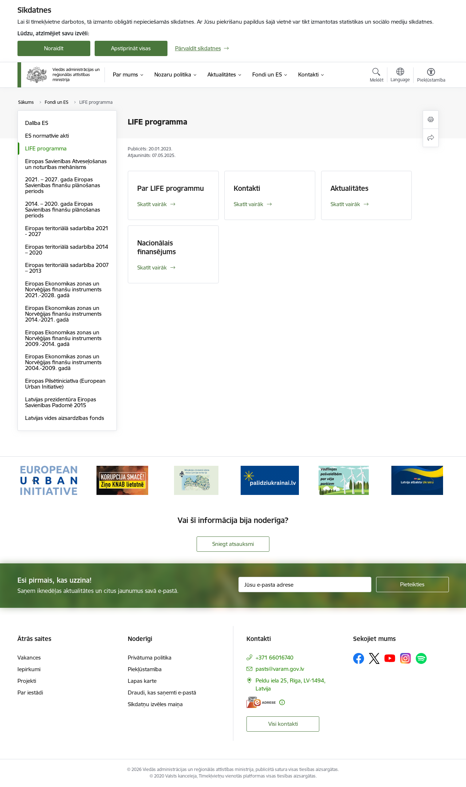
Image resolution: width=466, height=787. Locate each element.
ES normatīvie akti (47, 135)
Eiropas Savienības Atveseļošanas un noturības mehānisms (66, 164)
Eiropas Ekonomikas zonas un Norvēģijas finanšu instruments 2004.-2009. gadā (63, 362)
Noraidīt (53, 48)
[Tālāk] (432, 480)
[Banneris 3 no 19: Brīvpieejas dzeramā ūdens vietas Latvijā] (196, 479)
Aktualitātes (349, 188)
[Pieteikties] (412, 584)
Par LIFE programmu (170, 188)
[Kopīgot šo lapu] (430, 138)
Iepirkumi (28, 669)
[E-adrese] (261, 702)
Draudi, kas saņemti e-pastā (162, 692)
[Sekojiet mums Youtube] (389, 658)
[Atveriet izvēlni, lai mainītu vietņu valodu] (400, 75)
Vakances (29, 657)
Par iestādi (30, 692)
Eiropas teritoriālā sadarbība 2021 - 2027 (66, 231)
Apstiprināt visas (131, 48)
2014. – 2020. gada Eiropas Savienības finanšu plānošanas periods (62, 209)
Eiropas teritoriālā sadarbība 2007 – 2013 (67, 267)
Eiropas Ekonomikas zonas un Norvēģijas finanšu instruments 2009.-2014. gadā (63, 338)
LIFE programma (46, 148)
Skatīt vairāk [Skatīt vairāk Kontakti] (248, 204)
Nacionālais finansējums (156, 247)
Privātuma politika (149, 657)
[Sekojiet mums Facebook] (358, 658)
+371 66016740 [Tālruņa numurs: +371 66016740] (274, 657)
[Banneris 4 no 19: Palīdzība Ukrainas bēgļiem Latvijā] (270, 479)
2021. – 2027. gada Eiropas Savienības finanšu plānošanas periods (62, 185)
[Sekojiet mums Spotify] (421, 658)
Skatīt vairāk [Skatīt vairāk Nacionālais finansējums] (152, 267)
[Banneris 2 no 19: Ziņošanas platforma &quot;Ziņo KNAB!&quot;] (122, 479)
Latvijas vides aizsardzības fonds (64, 417)
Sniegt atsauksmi (233, 543)
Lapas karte (142, 680)
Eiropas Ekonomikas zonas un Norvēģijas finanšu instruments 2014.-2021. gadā (63, 313)
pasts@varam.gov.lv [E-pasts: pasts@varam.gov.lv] (280, 668)
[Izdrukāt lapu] (430, 120)
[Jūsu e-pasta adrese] (304, 584)
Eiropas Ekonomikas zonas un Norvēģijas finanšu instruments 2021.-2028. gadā (63, 289)
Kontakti (247, 188)
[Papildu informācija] (282, 702)
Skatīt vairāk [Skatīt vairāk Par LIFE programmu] (152, 204)
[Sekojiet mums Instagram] (405, 658)
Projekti (26, 680)
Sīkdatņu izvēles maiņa (155, 704)
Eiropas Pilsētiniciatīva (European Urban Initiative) (65, 383)
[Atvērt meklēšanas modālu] (376, 76)
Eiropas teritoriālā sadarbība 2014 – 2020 (66, 249)
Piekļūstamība (145, 669)
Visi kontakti (283, 723)
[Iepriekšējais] (34, 480)
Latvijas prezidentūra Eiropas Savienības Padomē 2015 (60, 402)
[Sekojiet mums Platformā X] (374, 658)
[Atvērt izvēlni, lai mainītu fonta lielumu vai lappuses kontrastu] (431, 76)
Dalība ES (36, 122)
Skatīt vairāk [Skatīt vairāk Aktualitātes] (345, 204)
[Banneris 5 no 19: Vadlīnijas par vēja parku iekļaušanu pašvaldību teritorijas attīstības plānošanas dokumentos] (344, 479)
